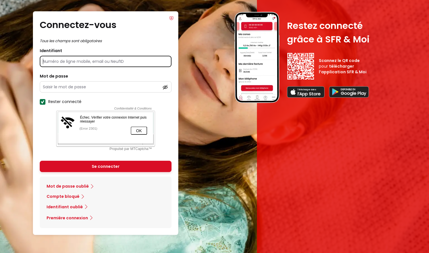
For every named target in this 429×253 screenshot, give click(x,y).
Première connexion (67, 218)
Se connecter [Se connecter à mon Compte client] (106, 166)
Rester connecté (60, 101)
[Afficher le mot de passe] (165, 87)
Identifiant (51, 50)
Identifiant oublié (65, 207)
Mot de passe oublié (68, 186)
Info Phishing (171, 18)
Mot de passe (54, 76)
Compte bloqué (63, 196)
